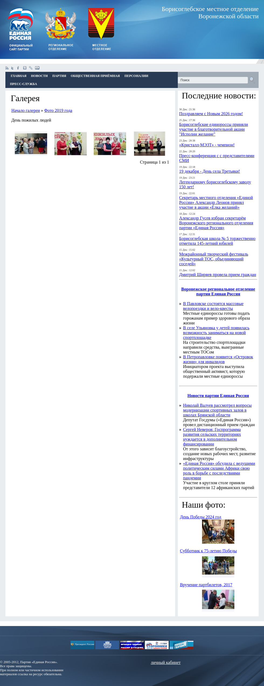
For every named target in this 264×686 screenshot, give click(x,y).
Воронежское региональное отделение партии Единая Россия (218, 291)
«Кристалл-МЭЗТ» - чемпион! (207, 145)
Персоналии (136, 76)
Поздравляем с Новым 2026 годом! (211, 113)
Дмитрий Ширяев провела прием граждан (217, 274)
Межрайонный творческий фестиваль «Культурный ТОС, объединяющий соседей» (213, 259)
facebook (18, 67)
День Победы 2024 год (200, 517)
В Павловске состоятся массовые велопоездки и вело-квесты (213, 306)
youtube (37, 67)
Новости (39, 76)
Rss (7, 67)
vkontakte (24, 67)
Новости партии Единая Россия (218, 395)
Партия (59, 76)
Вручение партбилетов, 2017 (206, 584)
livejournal (30, 67)
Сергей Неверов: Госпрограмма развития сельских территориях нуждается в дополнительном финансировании (212, 436)
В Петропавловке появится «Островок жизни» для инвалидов (218, 359)
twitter (13, 67)
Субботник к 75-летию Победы (208, 551)
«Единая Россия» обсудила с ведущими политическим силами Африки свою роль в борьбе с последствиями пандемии (219, 470)
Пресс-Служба (23, 84)
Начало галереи (25, 110)
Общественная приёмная (95, 76)
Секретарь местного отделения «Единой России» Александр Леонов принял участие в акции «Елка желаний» (216, 202)
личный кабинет (165, 662)
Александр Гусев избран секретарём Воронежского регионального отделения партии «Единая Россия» (216, 223)
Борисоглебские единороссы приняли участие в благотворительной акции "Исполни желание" (213, 129)
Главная (18, 76)
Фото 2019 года (58, 110)
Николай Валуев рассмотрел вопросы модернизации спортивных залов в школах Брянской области (217, 410)
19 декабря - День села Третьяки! (209, 171)
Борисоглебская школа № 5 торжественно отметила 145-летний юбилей (217, 241)
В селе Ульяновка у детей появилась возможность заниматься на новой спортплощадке (216, 333)
